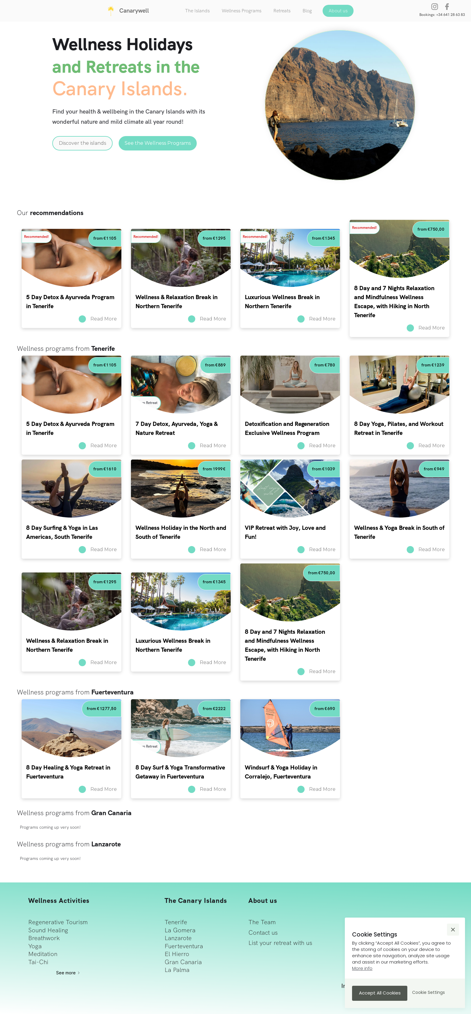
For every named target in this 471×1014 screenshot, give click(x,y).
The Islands (197, 11)
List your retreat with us (280, 943)
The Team (262, 922)
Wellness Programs (241, 11)
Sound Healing (48, 930)
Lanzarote (178, 938)
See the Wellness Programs (158, 143)
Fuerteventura (184, 946)
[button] (453, 930)
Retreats (281, 11)
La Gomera (180, 930)
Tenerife (176, 922)
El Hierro (177, 954)
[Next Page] (68, 973)
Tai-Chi (38, 962)
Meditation (42, 954)
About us (338, 11)
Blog (307, 11)
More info (362, 968)
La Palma (177, 970)
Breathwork (44, 938)
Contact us (263, 933)
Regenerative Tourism (58, 922)
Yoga (35, 946)
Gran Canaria (183, 962)
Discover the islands (82, 143)
